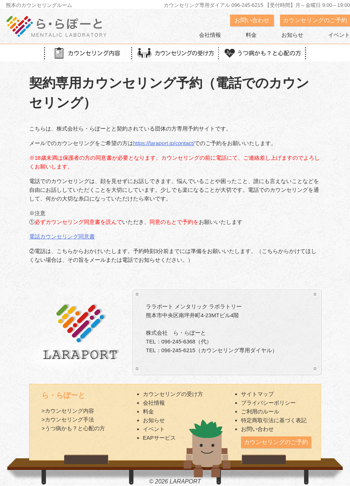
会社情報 (210, 35)
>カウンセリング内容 (68, 411)
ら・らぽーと (63, 395)
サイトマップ (257, 394)
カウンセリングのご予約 (315, 20)
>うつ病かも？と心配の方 (73, 428)
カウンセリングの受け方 (173, 394)
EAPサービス (159, 438)
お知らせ (292, 35)
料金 (251, 35)
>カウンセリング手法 (68, 419)
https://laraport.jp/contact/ (163, 143)
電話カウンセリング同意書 (62, 236)
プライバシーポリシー (268, 403)
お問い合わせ (251, 20)
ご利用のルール (260, 411)
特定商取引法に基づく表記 (274, 420)
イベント (339, 35)
